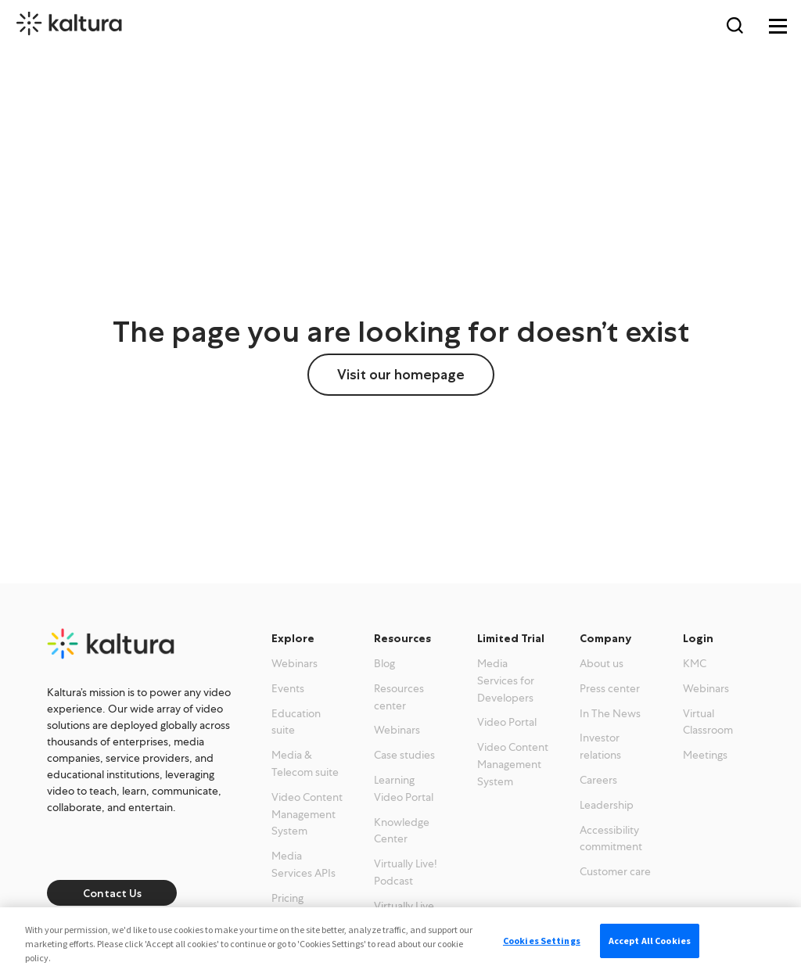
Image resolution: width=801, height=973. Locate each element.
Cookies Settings (541, 940)
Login (698, 638)
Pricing (287, 898)
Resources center (399, 697)
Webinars (294, 663)
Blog (384, 663)
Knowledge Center (401, 830)
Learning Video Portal (403, 788)
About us (601, 663)
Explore (292, 638)
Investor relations (600, 746)
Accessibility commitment (611, 838)
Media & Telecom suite (305, 763)
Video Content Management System (307, 814)
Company (605, 638)
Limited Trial (510, 638)
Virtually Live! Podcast (405, 872)
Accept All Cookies (650, 940)
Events (287, 688)
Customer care (615, 871)
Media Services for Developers (505, 680)
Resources (402, 638)
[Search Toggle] (734, 24)
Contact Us (112, 893)
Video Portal (507, 722)
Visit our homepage (401, 374)
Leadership (607, 805)
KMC (694, 663)
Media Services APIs (303, 864)
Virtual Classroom (708, 722)
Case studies (404, 755)
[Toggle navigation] (777, 24)
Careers (598, 780)
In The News (610, 713)
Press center (610, 688)
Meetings (705, 755)
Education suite (296, 722)
